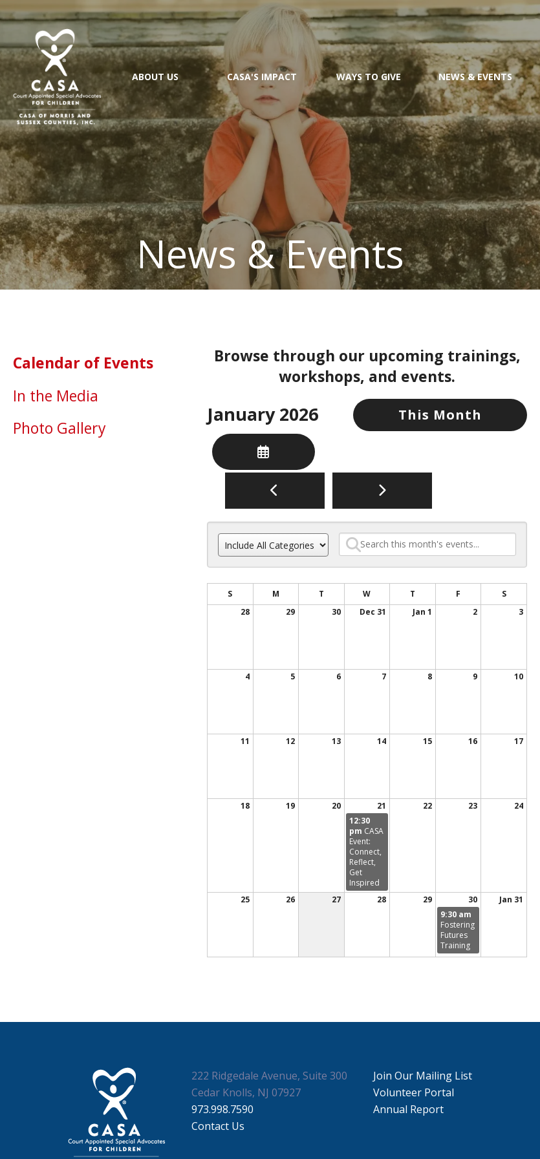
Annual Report (408, 1109)
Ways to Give (368, 76)
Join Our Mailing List (422, 1076)
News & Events (475, 76)
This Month (440, 414)
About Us (155, 76)
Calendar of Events (83, 362)
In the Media (55, 395)
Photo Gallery (59, 428)
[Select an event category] (273, 545)
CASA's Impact (262, 76)
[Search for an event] (427, 544)
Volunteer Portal (413, 1092)
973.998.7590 (222, 1109)
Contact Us (217, 1126)
